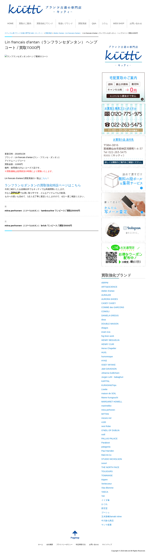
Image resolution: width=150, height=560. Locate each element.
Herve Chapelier (108, 348)
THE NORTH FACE (110, 467)
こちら (44, 178)
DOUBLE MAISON (110, 324)
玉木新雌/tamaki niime (111, 516)
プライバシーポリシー (64, 544)
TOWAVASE (107, 475)
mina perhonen (108, 410)
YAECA (104, 492)
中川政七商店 (107, 520)
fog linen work (107, 336)
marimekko (106, 406)
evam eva (105, 332)
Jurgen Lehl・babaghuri (112, 377)
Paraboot (105, 442)
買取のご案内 (25, 23)
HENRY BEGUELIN (110, 340)
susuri (104, 463)
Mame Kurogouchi (109, 397)
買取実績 (82, 23)
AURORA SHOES (109, 299)
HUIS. (104, 352)
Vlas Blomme (107, 488)
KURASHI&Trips (108, 385)
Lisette (104, 389)
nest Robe (106, 426)
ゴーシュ (105, 512)
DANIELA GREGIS (110, 315)
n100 (103, 422)
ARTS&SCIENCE (109, 287)
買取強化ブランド (45, 23)
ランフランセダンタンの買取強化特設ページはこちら (43, 185)
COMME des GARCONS (112, 307)
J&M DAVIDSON (109, 369)
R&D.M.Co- (106, 455)
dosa (103, 319)
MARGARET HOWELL (111, 401)
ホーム (40, 544)
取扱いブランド (65, 23)
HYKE (104, 360)
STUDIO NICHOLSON (111, 459)
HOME (10, 23)
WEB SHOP (118, 23)
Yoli (103, 496)
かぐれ (104, 504)
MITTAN (105, 414)
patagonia (105, 447)
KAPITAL (105, 381)
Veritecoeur (106, 484)
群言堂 (104, 508)
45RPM (104, 283)
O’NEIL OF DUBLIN (110, 430)
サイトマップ (107, 544)
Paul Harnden (107, 451)
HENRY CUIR (107, 344)
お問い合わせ (136, 23)
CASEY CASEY (108, 303)
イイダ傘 (105, 500)
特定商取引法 (81, 544)
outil (103, 434)
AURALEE (106, 295)
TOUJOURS (107, 471)
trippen (104, 479)
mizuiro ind (106, 418)
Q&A (94, 23)
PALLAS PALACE (109, 438)
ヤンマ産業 (106, 525)
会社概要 (49, 544)
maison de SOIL (108, 393)
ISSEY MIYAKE (108, 365)
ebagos (104, 328)
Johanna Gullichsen (110, 373)
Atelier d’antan (108, 291)
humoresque (107, 356)
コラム (105, 23)
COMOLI (105, 311)
